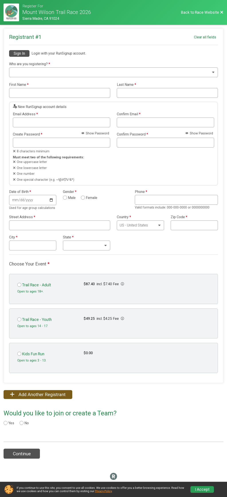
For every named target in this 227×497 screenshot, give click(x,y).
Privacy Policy (103, 491)
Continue (22, 453)
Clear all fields (205, 37)
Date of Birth (20, 192)
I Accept (202, 489)
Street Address (22, 217)
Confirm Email (129, 114)
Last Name (126, 85)
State (68, 237)
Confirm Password (132, 134)
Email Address (25, 114)
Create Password (27, 134)
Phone (141, 192)
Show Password (95, 133)
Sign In (19, 53)
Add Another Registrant (38, 394)
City (13, 237)
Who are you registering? (29, 64)
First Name (19, 85)
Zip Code (179, 217)
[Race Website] (13, 12)
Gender (69, 192)
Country (124, 217)
